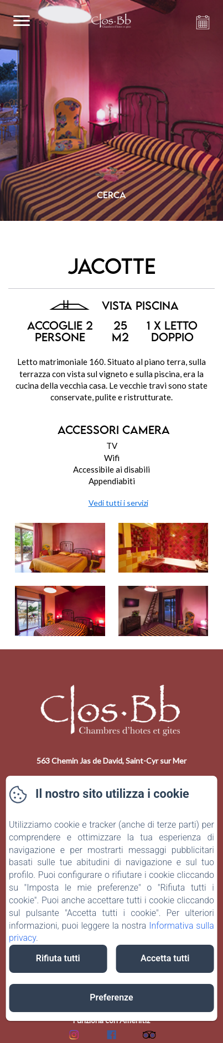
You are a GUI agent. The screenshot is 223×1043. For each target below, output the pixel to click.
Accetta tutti (165, 958)
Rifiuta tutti (58, 958)
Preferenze (111, 997)
